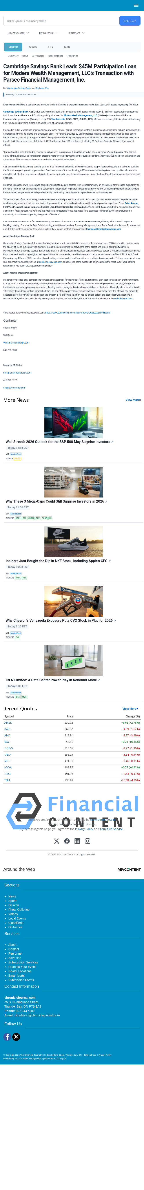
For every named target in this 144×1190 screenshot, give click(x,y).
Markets (13, 47)
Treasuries (72, 55)
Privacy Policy (84, 829)
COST (44, 518)
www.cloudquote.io (103, 820)
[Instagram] (87, 842)
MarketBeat (16, 454)
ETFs (50, 47)
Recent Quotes (15, 32)
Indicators (74, 32)
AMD (7, 735)
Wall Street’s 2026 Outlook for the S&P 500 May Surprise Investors (60, 442)
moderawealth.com (122, 298)
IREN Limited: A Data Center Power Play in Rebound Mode (53, 680)
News (25, 55)
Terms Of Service (111, 829)
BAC (7, 742)
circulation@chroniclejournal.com (37, 1015)
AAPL (18, 518)
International (55, 55)
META (7, 754)
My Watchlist (46, 32)
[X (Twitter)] (56, 842)
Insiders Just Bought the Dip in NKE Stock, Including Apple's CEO (58, 561)
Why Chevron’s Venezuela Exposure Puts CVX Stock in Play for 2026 (61, 620)
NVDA (8, 767)
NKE (25, 578)
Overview (13, 55)
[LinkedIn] (77, 842)
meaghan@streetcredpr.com (17, 373)
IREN (18, 697)
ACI (24, 518)
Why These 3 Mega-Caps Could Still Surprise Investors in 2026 (57, 501)
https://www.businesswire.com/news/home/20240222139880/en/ (78, 313)
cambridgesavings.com (50, 262)
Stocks (32, 47)
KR (50, 518)
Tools (67, 47)
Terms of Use (90, 1055)
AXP (38, 518)
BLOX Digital (60, 1058)
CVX (17, 637)
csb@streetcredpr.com (14, 388)
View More (133, 400)
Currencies (37, 55)
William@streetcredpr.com (16, 343)
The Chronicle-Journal (30, 1055)
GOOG (8, 748)
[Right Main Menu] (136, 5)
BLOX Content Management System (32, 1058)
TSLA (7, 780)
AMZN (31, 518)
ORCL (7, 774)
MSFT (24, 697)
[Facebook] (66, 842)
